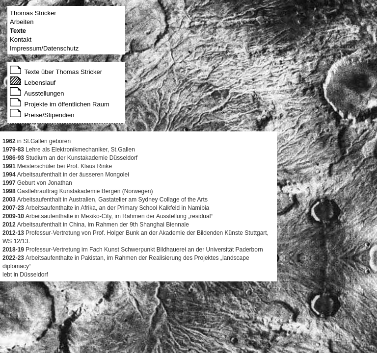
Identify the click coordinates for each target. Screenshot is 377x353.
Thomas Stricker (33, 13)
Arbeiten (21, 21)
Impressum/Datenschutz (44, 48)
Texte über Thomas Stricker (56, 72)
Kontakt (20, 39)
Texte (18, 30)
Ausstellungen (37, 93)
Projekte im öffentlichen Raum (59, 104)
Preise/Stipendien (42, 115)
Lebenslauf (32, 82)
